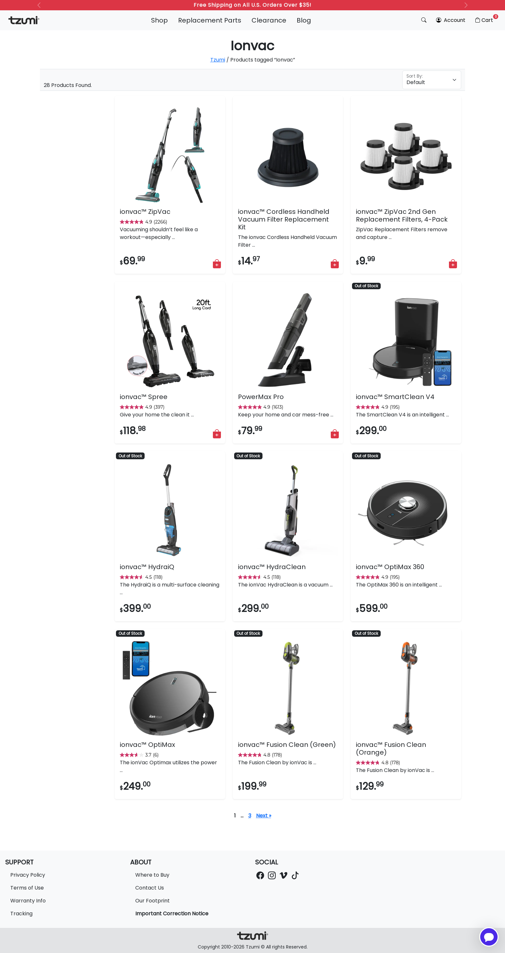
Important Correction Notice (171, 913)
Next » (263, 815)
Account (450, 20)
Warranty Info (28, 900)
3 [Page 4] (249, 815)
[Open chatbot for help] (489, 937)
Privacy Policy (27, 875)
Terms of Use (27, 887)
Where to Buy (152, 875)
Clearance (269, 20)
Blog (304, 20)
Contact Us (149, 887)
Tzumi (217, 59)
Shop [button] (159, 20)
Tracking (21, 913)
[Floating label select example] (431, 80)
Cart (486, 19)
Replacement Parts (209, 20)
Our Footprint (152, 900)
